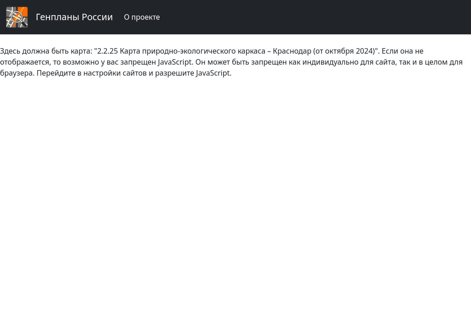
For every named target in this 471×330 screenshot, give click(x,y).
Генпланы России (74, 17)
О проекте (142, 17)
